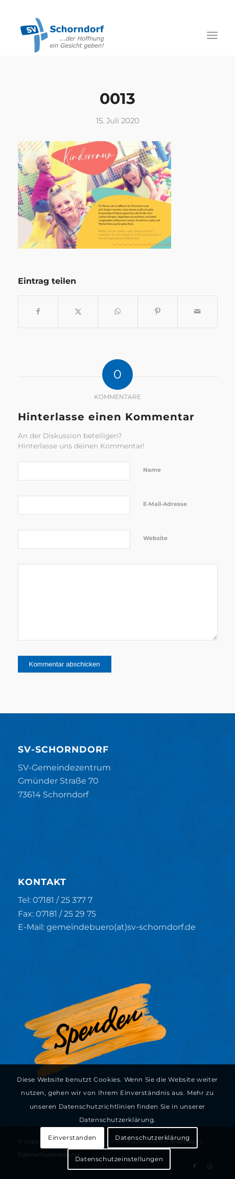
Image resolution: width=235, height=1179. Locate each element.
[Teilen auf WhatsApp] (117, 311)
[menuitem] (212, 35)
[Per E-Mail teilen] (197, 311)
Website (155, 538)
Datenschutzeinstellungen (119, 1159)
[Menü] (212, 35)
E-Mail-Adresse (165, 503)
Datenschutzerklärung (152, 1137)
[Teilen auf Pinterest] (157, 311)
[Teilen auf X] (78, 311)
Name (152, 469)
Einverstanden (72, 1137)
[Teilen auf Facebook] (38, 311)
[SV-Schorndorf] (98, 35)
